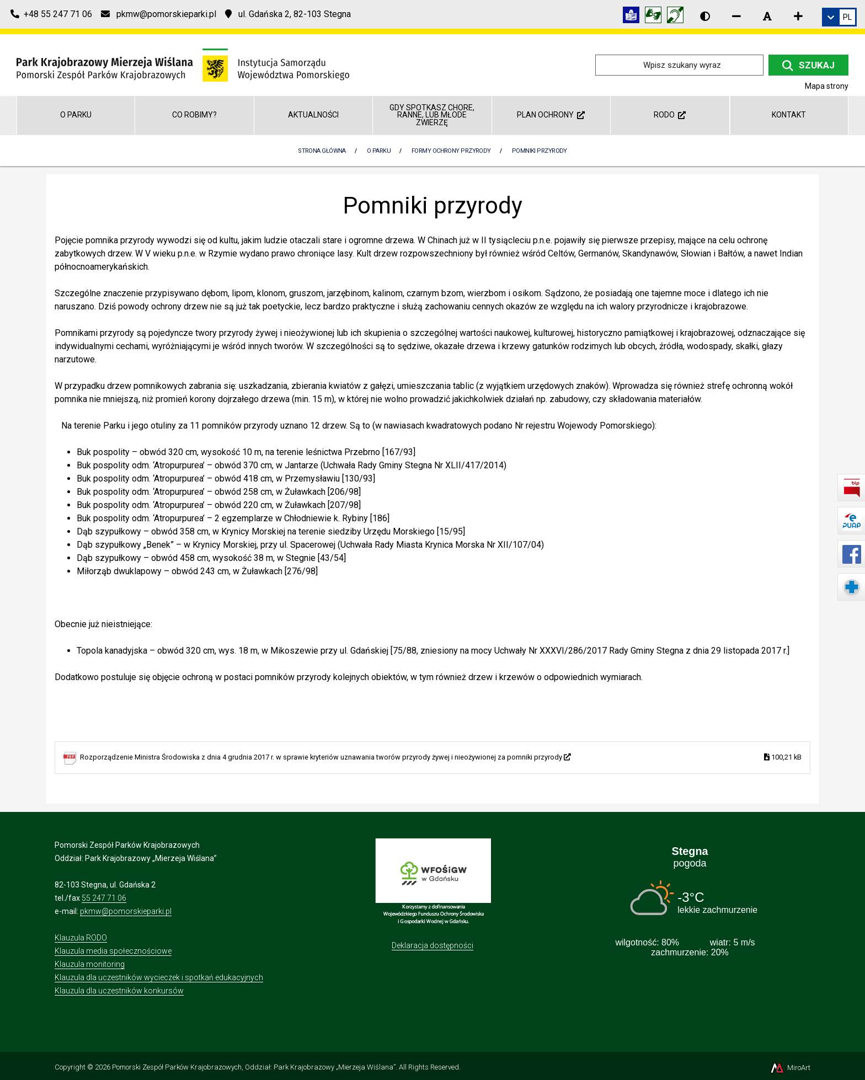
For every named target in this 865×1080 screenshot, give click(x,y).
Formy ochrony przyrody (451, 150)
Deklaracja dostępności (432, 945)
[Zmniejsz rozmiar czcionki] (736, 16)
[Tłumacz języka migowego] (656, 17)
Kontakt (789, 114)
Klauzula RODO (81, 937)
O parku (76, 114)
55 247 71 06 (104, 898)
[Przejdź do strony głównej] (183, 64)
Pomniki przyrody (539, 150)
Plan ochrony (551, 114)
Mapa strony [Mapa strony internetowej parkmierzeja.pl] (826, 86)
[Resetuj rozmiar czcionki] (767, 16)
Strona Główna (322, 150)
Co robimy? (194, 114)
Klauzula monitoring (90, 964)
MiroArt (789, 1067)
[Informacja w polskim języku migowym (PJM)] (678, 17)
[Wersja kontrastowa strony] (705, 16)
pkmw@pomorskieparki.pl (126, 911)
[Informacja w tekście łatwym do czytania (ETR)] (634, 17)
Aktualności (313, 114)
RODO (670, 114)
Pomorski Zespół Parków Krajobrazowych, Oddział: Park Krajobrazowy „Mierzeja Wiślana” (254, 1067)
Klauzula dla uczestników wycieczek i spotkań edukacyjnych (159, 977)
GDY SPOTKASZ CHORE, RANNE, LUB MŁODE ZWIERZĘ (431, 115)
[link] (839, 17)
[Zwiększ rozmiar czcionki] (798, 16)
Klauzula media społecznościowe (113, 951)
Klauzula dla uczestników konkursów (119, 990)
